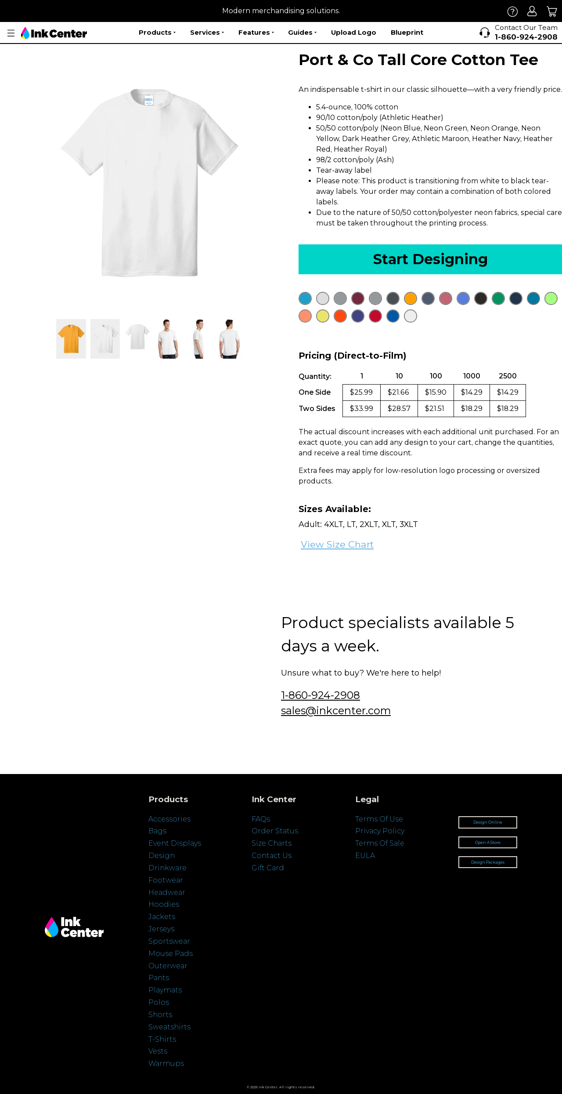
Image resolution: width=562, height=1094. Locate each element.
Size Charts (272, 843)
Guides (302, 32)
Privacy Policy (379, 831)
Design (161, 855)
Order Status (275, 831)
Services (207, 32)
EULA (365, 855)
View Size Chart (337, 544)
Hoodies (163, 904)
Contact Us (272, 855)
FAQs (261, 819)
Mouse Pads (170, 953)
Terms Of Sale (379, 843)
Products (157, 32)
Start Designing (430, 259)
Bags (157, 831)
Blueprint (407, 32)
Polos (158, 1002)
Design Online (487, 822)
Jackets (161, 916)
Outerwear (167, 966)
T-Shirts (162, 1039)
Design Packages (487, 862)
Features (256, 32)
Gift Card (268, 868)
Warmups (166, 1063)
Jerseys (161, 929)
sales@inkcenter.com (336, 710)
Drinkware (167, 868)
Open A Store (488, 842)
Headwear (166, 892)
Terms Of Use (379, 819)
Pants (158, 978)
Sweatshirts (169, 1027)
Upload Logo (353, 32)
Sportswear (169, 941)
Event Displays (174, 843)
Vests (157, 1051)
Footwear (165, 880)
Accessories (169, 819)
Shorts (160, 1014)
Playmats (165, 990)
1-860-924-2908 (320, 695)
